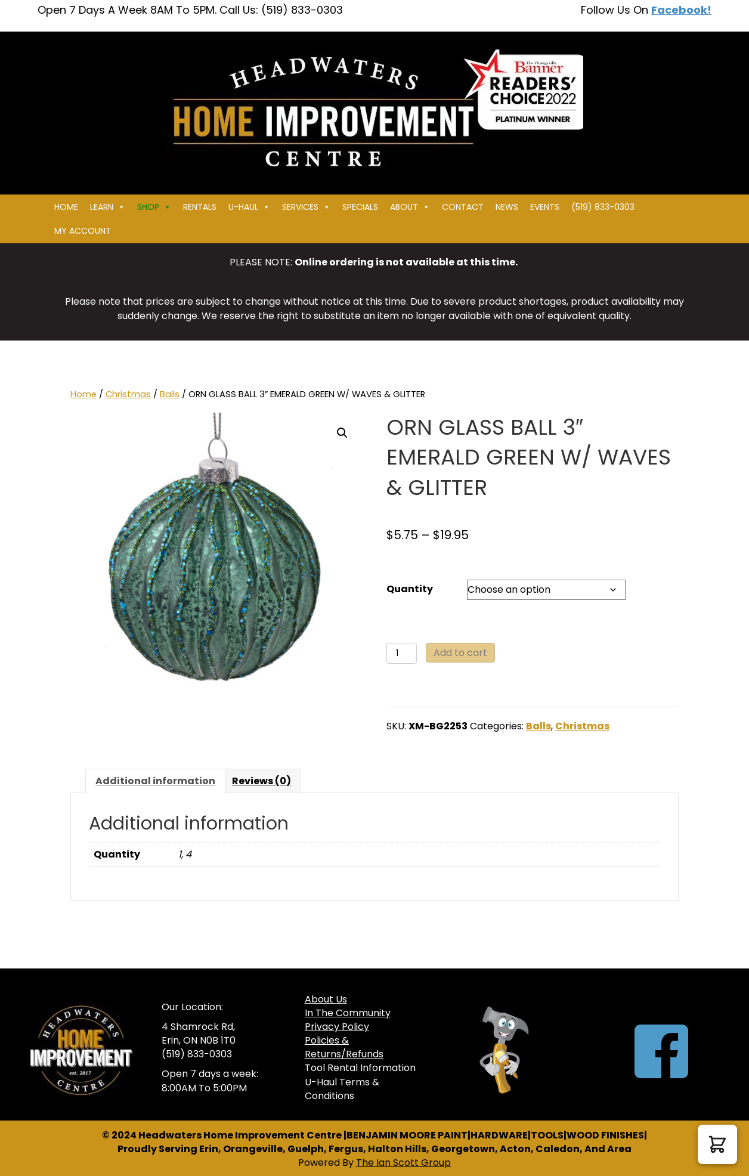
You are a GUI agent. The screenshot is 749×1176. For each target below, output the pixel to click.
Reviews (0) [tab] (261, 781)
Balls (169, 394)
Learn (107, 207)
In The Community (348, 1013)
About (410, 207)
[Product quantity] (401, 653)
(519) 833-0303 (603, 207)
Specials (360, 207)
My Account (82, 231)
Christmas (128, 394)
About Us (326, 999)
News (507, 207)
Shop (154, 207)
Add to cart (460, 653)
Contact (463, 207)
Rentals (199, 207)
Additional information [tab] (155, 781)
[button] (342, 433)
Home (66, 207)
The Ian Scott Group (403, 1162)
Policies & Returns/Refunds (344, 1047)
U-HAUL (249, 207)
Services (306, 207)
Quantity (409, 589)
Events (544, 207)
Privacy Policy (337, 1026)
